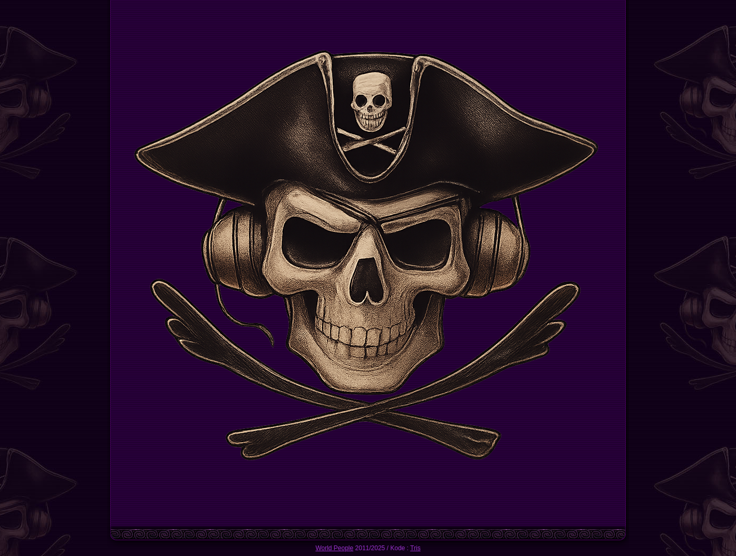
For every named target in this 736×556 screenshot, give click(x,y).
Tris (415, 548)
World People (334, 548)
